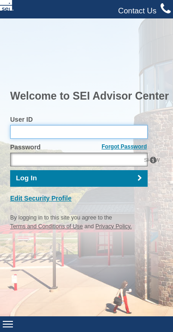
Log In (26, 115)
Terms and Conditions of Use (46, 163)
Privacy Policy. (113, 163)
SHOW (138, 97)
